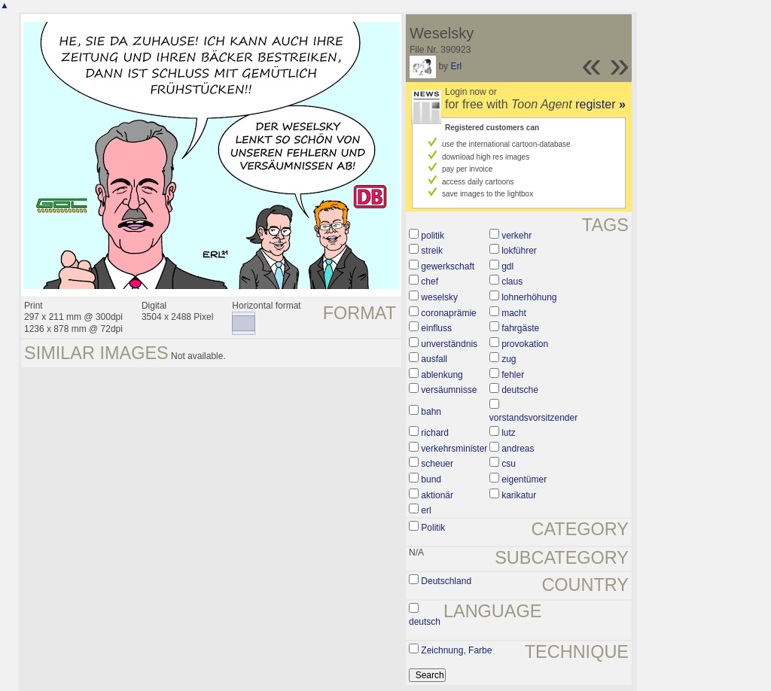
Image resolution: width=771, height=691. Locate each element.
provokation (524, 344)
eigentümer (524, 479)
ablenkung (441, 375)
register (600, 104)
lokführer (519, 250)
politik (432, 235)
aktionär (437, 495)
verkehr (516, 235)
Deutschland (446, 581)
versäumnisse (449, 390)
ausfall (434, 359)
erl (426, 510)
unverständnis (449, 344)
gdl (507, 266)
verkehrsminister (454, 448)
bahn (431, 411)
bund (431, 479)
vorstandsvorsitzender (533, 417)
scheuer (437, 463)
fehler (512, 375)
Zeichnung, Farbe (456, 650)
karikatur (518, 495)
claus (512, 281)
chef (429, 281)
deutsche (519, 390)
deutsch (424, 621)
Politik (433, 527)
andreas (517, 448)
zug (508, 359)
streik (432, 250)
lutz (508, 433)
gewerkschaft (447, 266)
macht (513, 313)
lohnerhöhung (528, 297)
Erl (456, 66)
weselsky (439, 297)
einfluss (436, 328)
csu (508, 463)
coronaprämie (448, 313)
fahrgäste (520, 328)
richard (435, 433)
